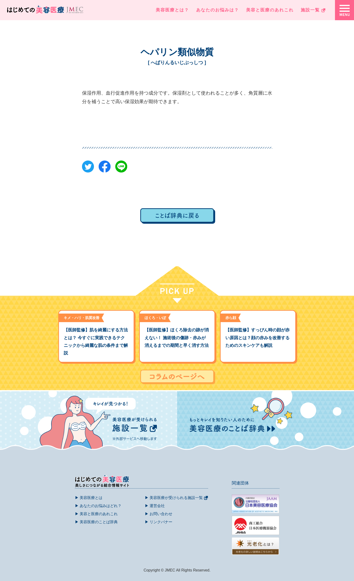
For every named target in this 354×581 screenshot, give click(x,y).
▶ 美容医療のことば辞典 (96, 522)
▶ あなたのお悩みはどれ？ (98, 506)
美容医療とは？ (172, 10)
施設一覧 (313, 10)
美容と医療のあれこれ (270, 10)
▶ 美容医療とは (88, 498)
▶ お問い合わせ (158, 514)
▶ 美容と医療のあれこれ (96, 514)
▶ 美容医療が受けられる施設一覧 (176, 498)
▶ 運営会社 (155, 506)
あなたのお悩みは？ (217, 10)
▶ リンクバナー (158, 522)
